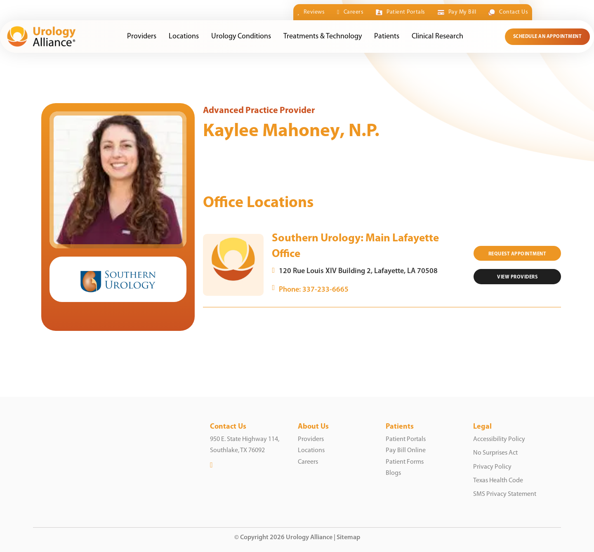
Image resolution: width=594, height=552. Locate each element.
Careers (350, 12)
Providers (142, 36)
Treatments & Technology (323, 36)
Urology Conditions (241, 36)
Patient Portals (400, 12)
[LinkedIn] (211, 465)
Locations (184, 36)
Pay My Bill (457, 12)
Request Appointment (517, 254)
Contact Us (508, 12)
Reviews (311, 12)
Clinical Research (438, 36)
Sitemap (348, 537)
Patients (387, 36)
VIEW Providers (517, 277)
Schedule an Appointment (547, 36)
